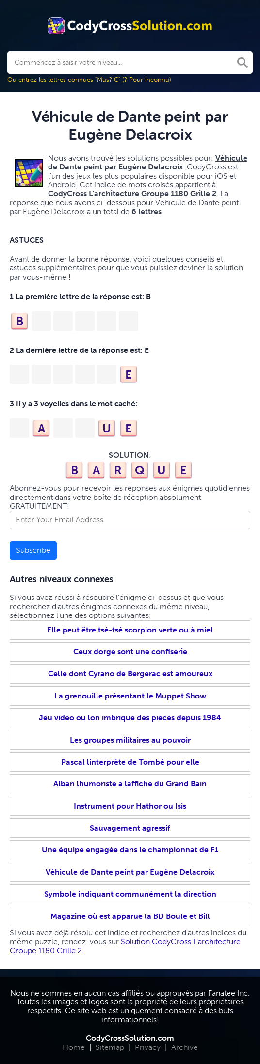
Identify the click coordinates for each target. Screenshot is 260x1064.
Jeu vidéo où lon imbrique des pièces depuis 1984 (130, 717)
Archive (184, 1047)
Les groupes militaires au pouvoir (130, 740)
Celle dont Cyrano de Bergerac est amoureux (130, 673)
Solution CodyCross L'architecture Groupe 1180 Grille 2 (125, 946)
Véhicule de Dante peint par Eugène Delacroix (130, 872)
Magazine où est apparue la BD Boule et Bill (130, 916)
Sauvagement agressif (130, 827)
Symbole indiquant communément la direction (130, 893)
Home (74, 1047)
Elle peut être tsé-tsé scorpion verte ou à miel (130, 629)
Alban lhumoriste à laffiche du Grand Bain (130, 783)
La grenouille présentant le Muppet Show (130, 695)
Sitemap (110, 1047)
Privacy (148, 1047)
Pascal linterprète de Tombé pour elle (130, 761)
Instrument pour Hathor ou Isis (130, 806)
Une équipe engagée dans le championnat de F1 (130, 849)
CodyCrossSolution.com (130, 1038)
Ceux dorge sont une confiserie (130, 651)
